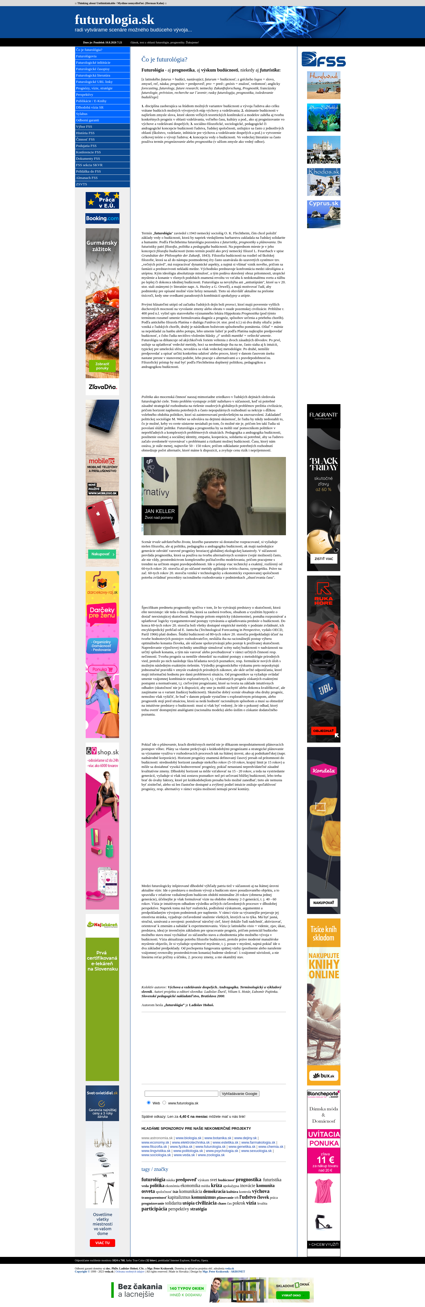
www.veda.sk (184, 1155)
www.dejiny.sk (245, 1138)
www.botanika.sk (217, 1138)
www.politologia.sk (188, 1151)
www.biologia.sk (189, 1138)
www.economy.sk (155, 1142)
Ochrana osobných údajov (129, 1271)
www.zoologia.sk (211, 1155)
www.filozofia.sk (154, 1146)
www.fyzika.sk (181, 1146)
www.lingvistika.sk (156, 1151)
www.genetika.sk (242, 1146)
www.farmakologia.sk (258, 1142)
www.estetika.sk (225, 1142)
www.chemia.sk (270, 1146)
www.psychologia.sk (222, 1151)
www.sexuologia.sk (256, 1151)
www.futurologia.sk (211, 1146)
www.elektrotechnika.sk (191, 1142)
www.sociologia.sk (156, 1155)
